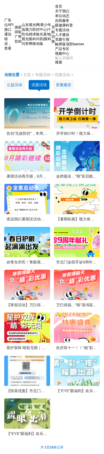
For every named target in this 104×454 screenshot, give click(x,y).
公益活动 (14, 85)
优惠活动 (62, 74)
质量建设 (63, 85)
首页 (58, 6)
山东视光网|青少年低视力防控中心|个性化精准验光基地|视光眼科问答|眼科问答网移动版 (36, 34)
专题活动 (42, 74)
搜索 (58, 62)
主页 (27, 74)
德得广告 (16, 34)
